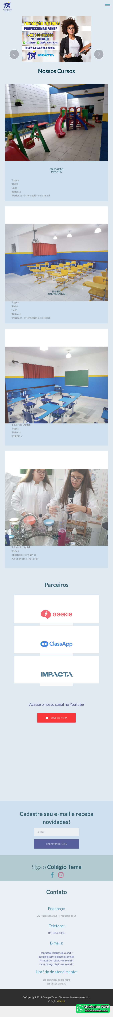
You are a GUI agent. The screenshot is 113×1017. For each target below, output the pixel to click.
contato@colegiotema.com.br (57, 963)
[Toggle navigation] (107, 5)
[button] (14, 54)
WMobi (61, 1006)
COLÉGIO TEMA (56, 724)
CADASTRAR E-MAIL (56, 850)
